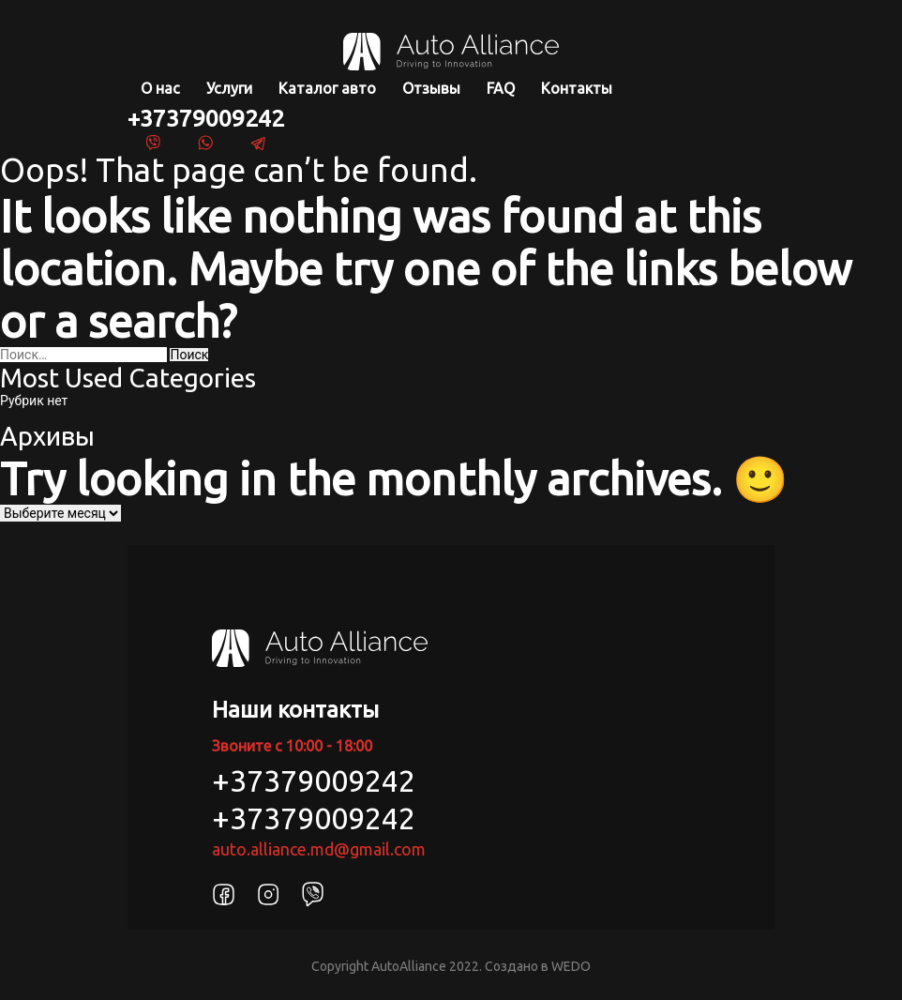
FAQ (501, 88)
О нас (160, 88)
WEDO (571, 966)
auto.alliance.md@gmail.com (319, 849)
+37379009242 (206, 118)
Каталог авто (327, 88)
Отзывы (431, 88)
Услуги (229, 88)
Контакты (576, 88)
